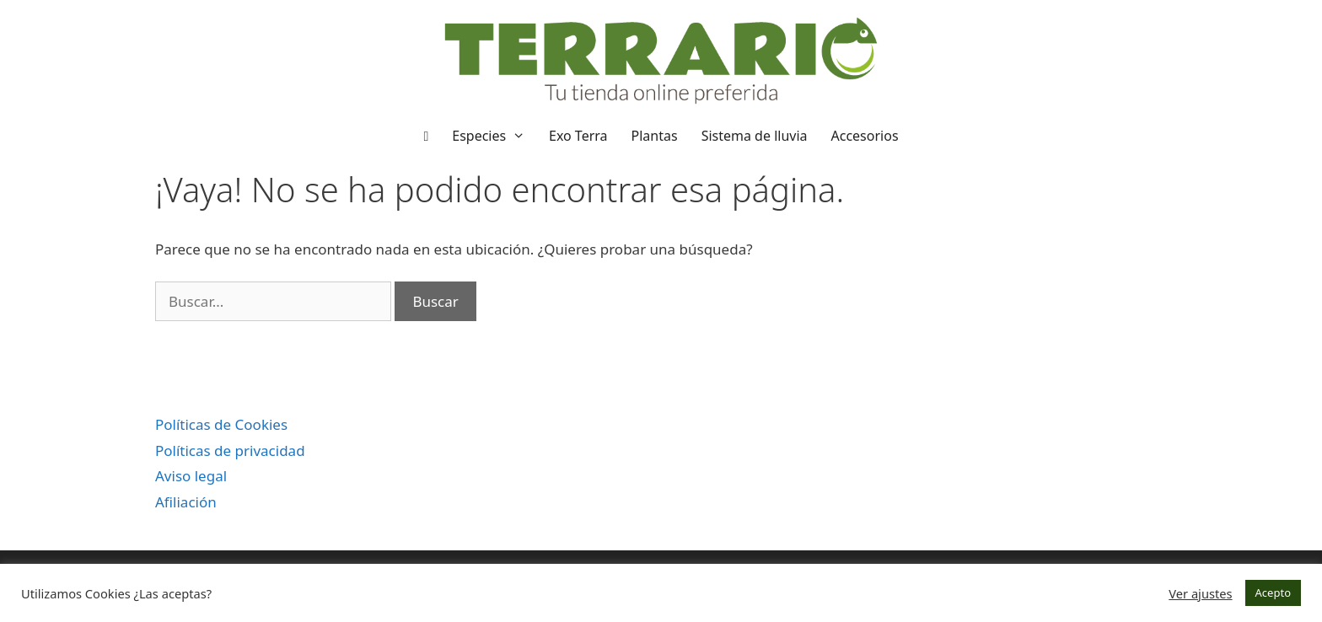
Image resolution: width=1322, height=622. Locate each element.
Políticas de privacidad (230, 450)
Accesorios (865, 135)
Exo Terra (578, 135)
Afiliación (186, 502)
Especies (494, 135)
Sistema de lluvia (754, 135)
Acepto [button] (1273, 592)
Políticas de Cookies (221, 424)
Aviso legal (191, 475)
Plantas (654, 135)
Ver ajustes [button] (1200, 593)
